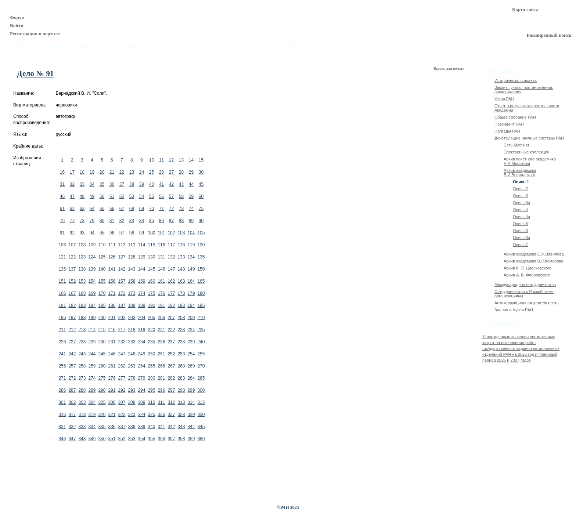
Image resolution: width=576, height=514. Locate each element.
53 (131, 196)
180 (201, 293)
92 (72, 232)
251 (161, 353)
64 (92, 208)
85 (151, 220)
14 (191, 160)
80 (102, 220)
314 (191, 402)
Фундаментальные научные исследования (358, 47)
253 (181, 353)
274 (92, 378)
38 (131, 184)
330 (201, 414)
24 (141, 172)
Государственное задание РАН (263, 47)
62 (72, 208)
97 (121, 232)
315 (201, 402)
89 (191, 220)
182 (72, 305)
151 (62, 281)
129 (141, 257)
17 (72, 172)
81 (111, 220)
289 (92, 390)
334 (92, 426)
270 (201, 366)
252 (171, 353)
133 (181, 257)
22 (121, 172)
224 (191, 329)
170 (101, 293)
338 (131, 426)
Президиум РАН (72, 47)
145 (151, 269)
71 (161, 208)
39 (141, 184)
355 (151, 438)
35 (102, 184)
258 (82, 366)
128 (131, 257)
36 (111, 184)
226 (62, 341)
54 (141, 196)
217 (121, 329)
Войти (17, 25)
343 (181, 426)
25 (151, 172)
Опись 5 (520, 223)
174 (141, 293)
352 (121, 438)
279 (141, 378)
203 (131, 317)
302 (72, 402)
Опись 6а (521, 237)
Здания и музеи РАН (513, 310)
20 (102, 172)
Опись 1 (521, 182)
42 (171, 184)
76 (62, 220)
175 (151, 293)
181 (62, 305)
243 (82, 353)
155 (101, 281)
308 (131, 402)
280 (151, 378)
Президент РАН (509, 124)
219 (141, 329)
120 (201, 244)
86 (161, 220)
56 (161, 196)
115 (151, 244)
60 (201, 196)
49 (92, 196)
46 (62, 196)
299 (191, 390)
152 (72, 281)
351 (111, 438)
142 (121, 269)
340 (151, 426)
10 (151, 160)
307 (121, 402)
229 (92, 341)
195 (201, 305)
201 (111, 317)
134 (191, 257)
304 (92, 402)
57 (171, 196)
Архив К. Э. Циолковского (527, 268)
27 (171, 172)
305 (101, 402)
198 (82, 317)
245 (101, 353)
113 (131, 244)
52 (121, 196)
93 (82, 232)
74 (191, 208)
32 (72, 184)
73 (181, 208)
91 (62, 232)
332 (72, 426)
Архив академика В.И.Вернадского (520, 172)
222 (171, 329)
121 (62, 257)
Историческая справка (515, 80)
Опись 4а (521, 216)
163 (181, 281)
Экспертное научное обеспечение (458, 47)
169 (92, 293)
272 (72, 378)
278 (131, 378)
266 (161, 366)
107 (72, 244)
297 (171, 390)
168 (82, 293)
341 (161, 426)
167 (72, 293)
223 (181, 329)
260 (101, 366)
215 (101, 329)
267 (171, 366)
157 (121, 281)
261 (111, 366)
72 (171, 208)
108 (82, 244)
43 (181, 184)
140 (101, 269)
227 (72, 341)
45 (201, 184)
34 (92, 184)
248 (131, 353)
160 (151, 281)
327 (171, 414)
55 (151, 196)
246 (111, 353)
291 (111, 390)
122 (72, 257)
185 (101, 305)
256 (62, 366)
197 (72, 317)
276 (111, 378)
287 (72, 390)
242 (72, 353)
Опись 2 (520, 189)
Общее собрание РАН (515, 117)
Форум (17, 17)
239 (191, 341)
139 (92, 269)
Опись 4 (520, 209)
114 (141, 244)
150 (201, 269)
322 (121, 414)
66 (111, 208)
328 (181, 414)
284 (191, 378)
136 (62, 269)
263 (131, 366)
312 (171, 402)
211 (62, 329)
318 (82, 414)
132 (171, 257)
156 (111, 281)
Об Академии (29, 47)
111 (111, 244)
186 (111, 305)
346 (62, 438)
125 (101, 257)
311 (161, 402)
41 (161, 184)
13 (181, 160)
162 (171, 281)
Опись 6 (520, 230)
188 (131, 305)
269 (191, 366)
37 (121, 184)
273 (82, 378)
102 (171, 232)
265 (151, 366)
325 (151, 414)
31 (62, 184)
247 (121, 353)
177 (171, 293)
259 (92, 366)
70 (151, 208)
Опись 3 (520, 195)
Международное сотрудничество (525, 284)
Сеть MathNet (516, 145)
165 (201, 281)
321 (111, 414)
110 (101, 244)
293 (131, 390)
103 (181, 232)
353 (131, 438)
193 (181, 305)
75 (201, 208)
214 (92, 329)
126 (111, 257)
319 (92, 414)
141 (111, 269)
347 (72, 438)
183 (82, 305)
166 (62, 293)
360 (201, 438)
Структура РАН (119, 47)
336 (111, 426)
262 (121, 366)
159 (141, 281)
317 (72, 414)
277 (121, 378)
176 (161, 293)
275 (101, 378)
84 (141, 220)
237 (171, 341)
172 (121, 293)
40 (151, 184)
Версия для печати (449, 68)
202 (121, 317)
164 (191, 281)
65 (102, 208)
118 (181, 244)
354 (141, 438)
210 (201, 317)
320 (101, 414)
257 (72, 366)
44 (191, 184)
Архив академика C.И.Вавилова (534, 254)
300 (201, 390)
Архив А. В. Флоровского (527, 275)
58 (181, 196)
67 (121, 208)
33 (82, 184)
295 (151, 390)
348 (82, 438)
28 (181, 172)
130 (151, 257)
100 (151, 232)
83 (131, 220)
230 (101, 341)
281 (161, 378)
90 (201, 220)
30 (201, 172)
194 (191, 305)
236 (161, 341)
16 (62, 172)
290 (101, 390)
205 (151, 317)
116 (161, 244)
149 (191, 269)
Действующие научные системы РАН (529, 138)
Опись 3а (521, 202)
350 (101, 438)
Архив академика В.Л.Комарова (534, 261)
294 (141, 390)
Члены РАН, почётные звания (182, 47)
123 (82, 257)
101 (161, 232)
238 (181, 341)
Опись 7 (520, 244)
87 (171, 220)
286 (62, 390)
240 (201, 341)
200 (101, 317)
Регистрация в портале (35, 33)
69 (141, 208)
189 (141, 305)
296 (161, 390)
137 (72, 269)
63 (82, 208)
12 (171, 160)
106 (62, 244)
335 (101, 426)
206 (161, 317)
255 (201, 353)
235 (151, 341)
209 (191, 317)
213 (82, 329)
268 (181, 366)
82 (121, 220)
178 (181, 293)
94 (92, 232)
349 (92, 438)
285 (201, 378)
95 (102, 232)
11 (161, 160)
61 (62, 208)
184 (92, 305)
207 (171, 317)
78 (82, 220)
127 (121, 257)
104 (191, 232)
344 (191, 426)
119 (191, 244)
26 (161, 172)
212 (72, 329)
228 (82, 341)
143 (131, 269)
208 (181, 317)
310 (151, 402)
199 (92, 317)
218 (131, 329)
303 (82, 402)
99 (141, 232)
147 (171, 269)
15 (201, 160)
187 (121, 305)
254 (191, 353)
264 (141, 366)
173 (131, 293)
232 (121, 341)
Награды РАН (507, 131)
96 (111, 232)
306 (111, 402)
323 (131, 414)
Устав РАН (504, 99)
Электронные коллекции (527, 152)
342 (171, 426)
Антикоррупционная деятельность (526, 303)
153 (82, 281)
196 (62, 317)
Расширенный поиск (549, 35)
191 (161, 305)
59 (191, 196)
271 (62, 378)
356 (161, 438)
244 (92, 353)
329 (191, 414)
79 (92, 220)
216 (111, 329)
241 (62, 353)
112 (121, 244)
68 (131, 208)
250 (151, 353)
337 (121, 426)
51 (111, 196)
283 (181, 378)
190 (151, 305)
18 (82, 172)
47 (72, 196)
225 (201, 329)
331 (62, 426)
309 (141, 402)
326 (161, 414)
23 (131, 172)
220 (151, 329)
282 (171, 378)
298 (181, 390)
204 (141, 317)
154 (92, 281)
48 (82, 196)
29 (191, 172)
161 (161, 281)
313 (181, 402)
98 (131, 232)
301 (62, 402)
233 (131, 341)
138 (82, 269)
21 (111, 172)
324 (141, 414)
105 (201, 232)
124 (92, 257)
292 (121, 390)
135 (201, 257)
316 (62, 414)
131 (161, 257)
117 (171, 244)
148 (181, 269)
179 (191, 293)
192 (171, 305)
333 (82, 426)
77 (72, 220)
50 (102, 196)
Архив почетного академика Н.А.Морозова (530, 161)
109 (92, 244)
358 (181, 438)
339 (141, 426)
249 (141, 353)
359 (191, 438)
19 (92, 172)
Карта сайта (525, 9)
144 (141, 269)
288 (82, 390)
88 (181, 220)
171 (111, 293)
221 (161, 329)
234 (141, 341)
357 (171, 438)
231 (111, 341)
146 (161, 269)
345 (201, 426)
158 (131, 281)
